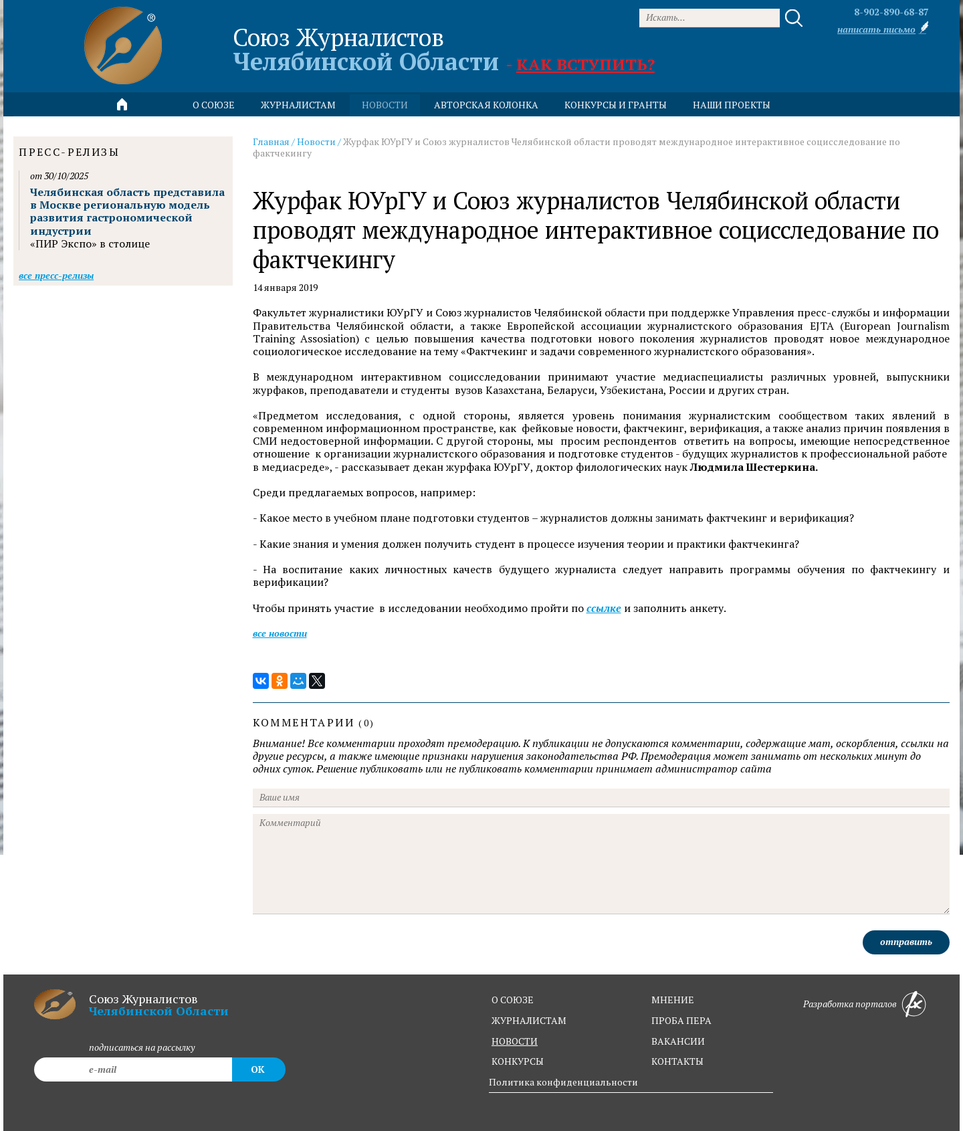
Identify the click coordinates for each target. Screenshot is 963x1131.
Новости (316, 141)
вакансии (678, 1041)
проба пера (681, 1020)
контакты (677, 1061)
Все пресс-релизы (56, 275)
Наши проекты (731, 104)
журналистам (529, 1020)
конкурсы (518, 1061)
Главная (271, 141)
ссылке (603, 608)
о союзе (513, 999)
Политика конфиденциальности (563, 1081)
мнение (672, 999)
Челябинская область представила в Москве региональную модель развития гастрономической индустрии (127, 211)
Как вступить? (585, 64)
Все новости (280, 633)
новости (385, 104)
